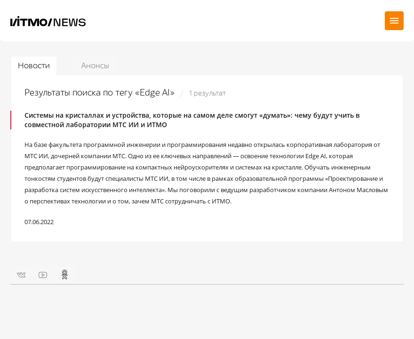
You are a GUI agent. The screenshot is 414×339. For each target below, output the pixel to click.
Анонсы (95, 66)
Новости (34, 66)
